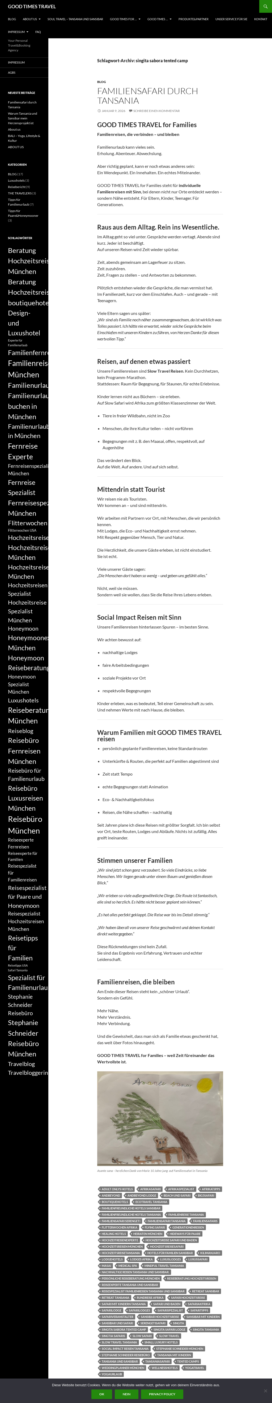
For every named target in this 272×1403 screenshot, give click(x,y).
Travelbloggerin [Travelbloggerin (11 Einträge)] (28, 1072)
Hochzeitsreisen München (122, 1246)
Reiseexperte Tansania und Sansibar (130, 1285)
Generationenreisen (188, 1227)
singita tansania (206, 1329)
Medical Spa (127, 1265)
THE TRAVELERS (20, 193)
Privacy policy (162, 1394)
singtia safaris (113, 1336)
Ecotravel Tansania (151, 1202)
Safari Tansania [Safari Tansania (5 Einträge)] (18, 970)
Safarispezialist (170, 1310)
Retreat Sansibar (205, 1291)
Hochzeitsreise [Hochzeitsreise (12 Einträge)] (28, 537)
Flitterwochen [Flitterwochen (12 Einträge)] (27, 523)
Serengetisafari (153, 1323)
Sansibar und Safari (117, 1323)
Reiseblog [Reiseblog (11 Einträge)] (20, 730)
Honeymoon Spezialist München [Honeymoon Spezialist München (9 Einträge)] (22, 684)
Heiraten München (147, 1233)
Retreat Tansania (115, 1297)
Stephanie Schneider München (179, 1348)
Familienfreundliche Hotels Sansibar (131, 1208)
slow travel (169, 1336)
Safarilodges (139, 1310)
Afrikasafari (150, 1189)
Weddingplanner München (123, 1367)
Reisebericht (17, 187)
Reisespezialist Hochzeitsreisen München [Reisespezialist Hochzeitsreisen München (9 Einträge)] (26, 921)
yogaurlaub (112, 1374)
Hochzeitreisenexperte (120, 1240)
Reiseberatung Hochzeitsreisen (191, 1278)
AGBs (11, 72)
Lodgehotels (112, 1259)
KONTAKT (260, 19)
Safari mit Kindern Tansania (124, 1304)
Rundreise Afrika (150, 1297)
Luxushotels (16, 180)
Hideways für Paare (185, 1233)
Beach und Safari (177, 1195)
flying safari (155, 1227)
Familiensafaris (205, 1221)
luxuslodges (170, 1259)
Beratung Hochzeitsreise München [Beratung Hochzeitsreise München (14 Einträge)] (30, 261)
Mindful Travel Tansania (164, 1265)
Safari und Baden (166, 1304)
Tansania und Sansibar (120, 1361)
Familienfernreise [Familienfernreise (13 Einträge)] (33, 352)
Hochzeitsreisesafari (167, 1246)
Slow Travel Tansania (119, 1342)
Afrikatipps (211, 1189)
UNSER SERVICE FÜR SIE (231, 19)
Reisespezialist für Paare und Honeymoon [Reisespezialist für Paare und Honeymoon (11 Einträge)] (27, 896)
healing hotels (114, 1233)
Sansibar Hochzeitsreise (160, 1316)
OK (101, 1394)
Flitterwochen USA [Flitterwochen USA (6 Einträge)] (22, 530)
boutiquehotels (115, 1202)
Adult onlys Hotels (117, 1189)
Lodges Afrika (141, 1259)
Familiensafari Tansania (167, 1221)
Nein (126, 1394)
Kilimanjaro (210, 1253)
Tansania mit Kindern (174, 1355)
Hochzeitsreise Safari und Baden (171, 1240)
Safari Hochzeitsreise (188, 1297)
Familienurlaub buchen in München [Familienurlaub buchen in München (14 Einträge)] (30, 406)
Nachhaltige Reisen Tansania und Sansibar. (135, 1272)
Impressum (16, 32)
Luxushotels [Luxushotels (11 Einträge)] (23, 700)
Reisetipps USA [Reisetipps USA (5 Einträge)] (18, 965)
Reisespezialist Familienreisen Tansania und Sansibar (143, 1291)
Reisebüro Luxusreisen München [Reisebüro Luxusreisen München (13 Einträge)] (25, 798)
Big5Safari (206, 1195)
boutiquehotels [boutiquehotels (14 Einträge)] (31, 302)
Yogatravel (194, 1367)
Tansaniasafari (157, 1361)
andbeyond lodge (142, 1195)
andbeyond (111, 1195)
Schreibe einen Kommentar (156, 111)
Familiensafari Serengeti (121, 1221)
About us (14, 129)
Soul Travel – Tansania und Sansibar (75, 19)
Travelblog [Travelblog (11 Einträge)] (21, 1063)
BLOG (12, 19)
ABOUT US (30, 19)
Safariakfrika (199, 1304)
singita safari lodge (169, 1329)
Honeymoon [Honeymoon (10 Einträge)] (23, 628)
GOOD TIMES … (157, 19)
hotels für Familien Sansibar (170, 1253)
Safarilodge (111, 1310)
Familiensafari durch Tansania (147, 95)
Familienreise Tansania (186, 1214)
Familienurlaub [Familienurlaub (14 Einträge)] (30, 385)
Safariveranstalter (117, 1316)
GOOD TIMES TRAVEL (32, 6)
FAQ (38, 32)
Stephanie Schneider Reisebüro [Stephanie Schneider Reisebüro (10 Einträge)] (20, 1004)
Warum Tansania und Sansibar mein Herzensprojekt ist (22, 118)
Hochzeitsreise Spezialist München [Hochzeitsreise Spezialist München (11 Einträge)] (27, 611)
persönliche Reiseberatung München (131, 1278)
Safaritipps (199, 1310)
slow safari (142, 1336)
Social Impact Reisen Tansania (125, 1348)
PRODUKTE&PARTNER (193, 19)
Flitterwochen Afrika (119, 1227)
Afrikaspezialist (181, 1189)
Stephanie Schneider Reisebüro (126, 1355)
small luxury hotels (161, 1342)
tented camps (188, 1361)
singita (178, 1323)
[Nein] (265, 1390)
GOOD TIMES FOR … (123, 19)
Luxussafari (197, 1259)
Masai (106, 1265)
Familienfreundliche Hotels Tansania (131, 1214)
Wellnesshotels (165, 1367)
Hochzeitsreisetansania (121, 1253)
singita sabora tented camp (124, 1329)
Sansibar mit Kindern (203, 1316)
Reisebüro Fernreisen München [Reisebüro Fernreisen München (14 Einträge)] (24, 750)
